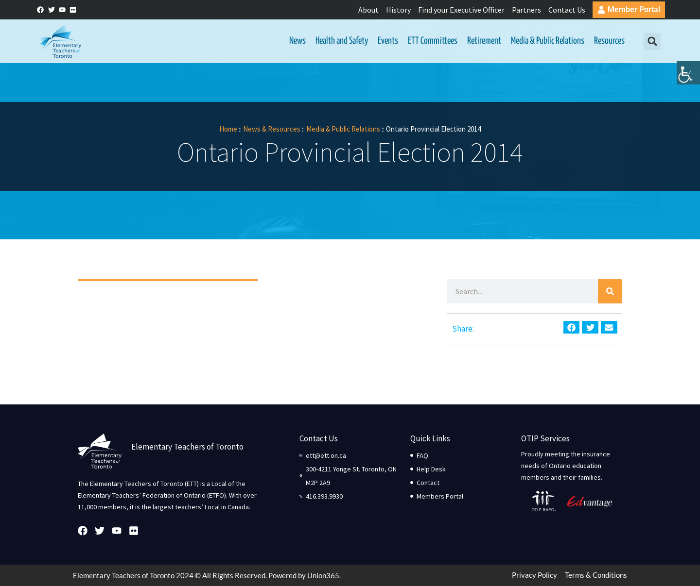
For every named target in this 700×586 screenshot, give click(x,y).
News (297, 41)
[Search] (610, 291)
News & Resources (271, 129)
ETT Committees (432, 41)
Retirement (484, 41)
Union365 (323, 575)
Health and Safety (341, 41)
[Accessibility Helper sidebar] (688, 74)
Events (388, 41)
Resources (609, 41)
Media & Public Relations (547, 41)
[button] (652, 41)
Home (228, 129)
